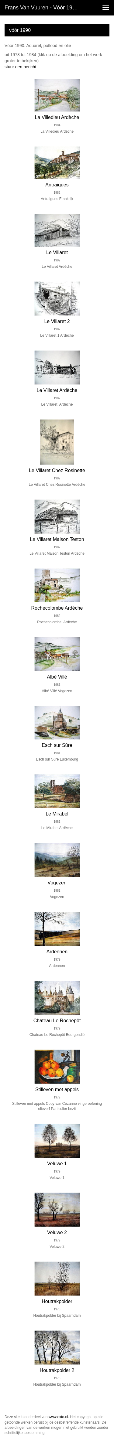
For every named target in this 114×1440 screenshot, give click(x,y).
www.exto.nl (58, 1417)
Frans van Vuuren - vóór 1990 (41, 8)
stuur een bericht (20, 66)
